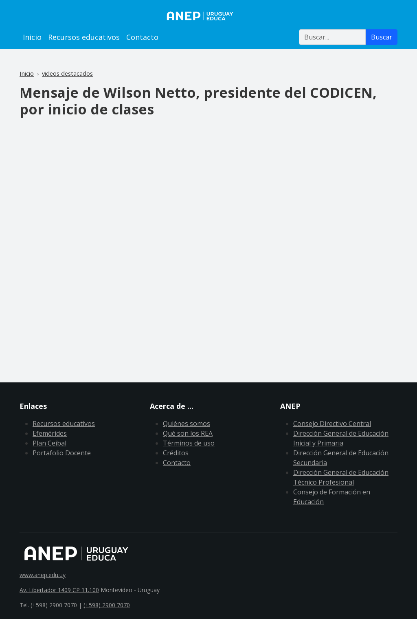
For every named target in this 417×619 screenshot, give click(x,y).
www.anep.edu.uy (43, 575)
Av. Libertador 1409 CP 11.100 (59, 590)
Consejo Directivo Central (332, 423)
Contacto (142, 37)
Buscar (381, 37)
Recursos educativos (84, 37)
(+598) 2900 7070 (106, 605)
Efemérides (50, 433)
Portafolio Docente (62, 452)
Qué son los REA (188, 433)
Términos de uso (189, 443)
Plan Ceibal (49, 443)
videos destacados (67, 73)
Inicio (32, 37)
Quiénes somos (186, 423)
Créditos (176, 452)
